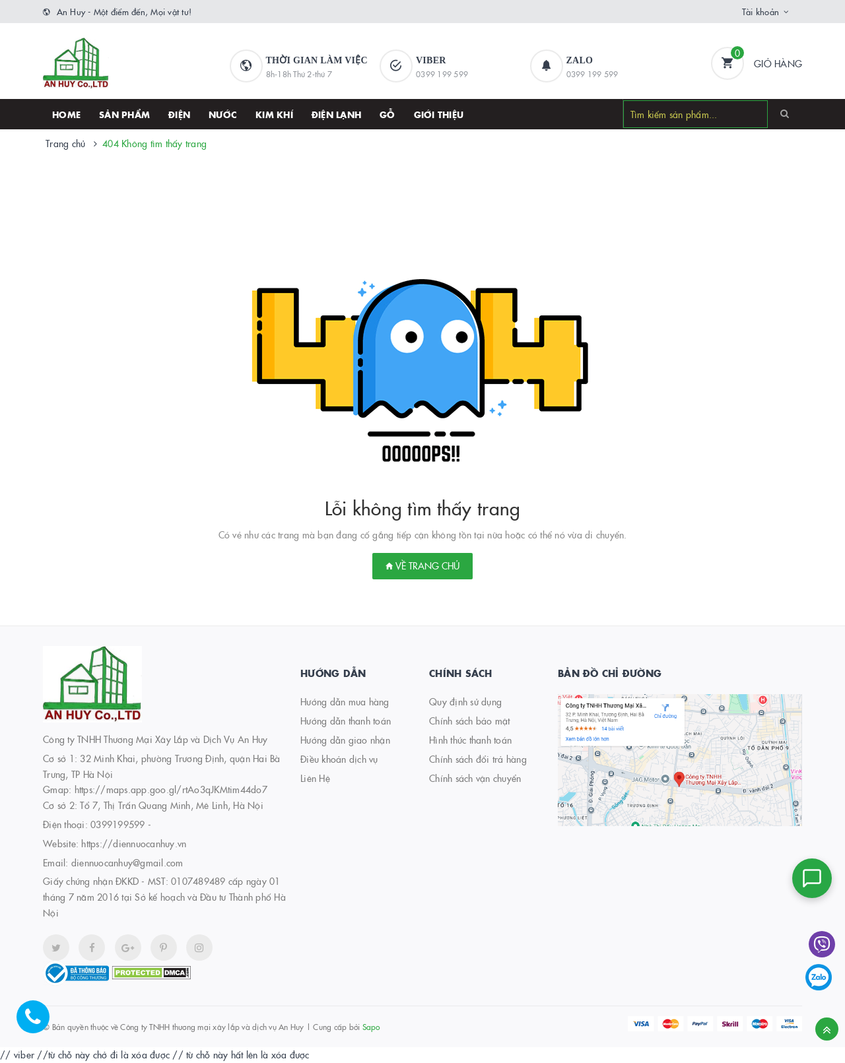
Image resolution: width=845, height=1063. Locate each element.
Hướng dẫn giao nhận (345, 739)
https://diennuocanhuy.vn (133, 843)
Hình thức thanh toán (470, 739)
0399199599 (117, 824)
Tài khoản (760, 11)
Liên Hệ (315, 778)
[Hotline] (39, 1023)
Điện (179, 114)
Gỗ (387, 114)
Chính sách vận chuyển (475, 778)
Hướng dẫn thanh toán (345, 720)
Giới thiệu (439, 114)
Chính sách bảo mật (469, 720)
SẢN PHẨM (124, 114)
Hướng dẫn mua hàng (344, 701)
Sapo (371, 1026)
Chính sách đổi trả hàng (478, 758)
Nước (223, 114)
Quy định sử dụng (465, 701)
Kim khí (274, 114)
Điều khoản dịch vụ (339, 758)
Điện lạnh (336, 114)
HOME (66, 114)
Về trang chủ (422, 565)
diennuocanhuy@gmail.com (127, 862)
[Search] (784, 113)
